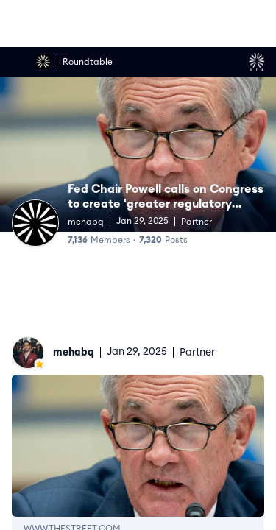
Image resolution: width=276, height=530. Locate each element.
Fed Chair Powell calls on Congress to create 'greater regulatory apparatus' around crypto (165, 204)
